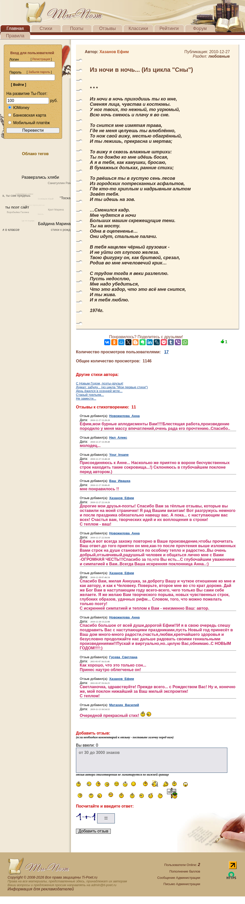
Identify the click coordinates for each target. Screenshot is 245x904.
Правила (15, 35)
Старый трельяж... (90, 395)
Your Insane (119, 455)
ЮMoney (18, 108)
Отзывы (107, 28)
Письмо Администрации (182, 884)
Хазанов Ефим (121, 498)
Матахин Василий (124, 705)
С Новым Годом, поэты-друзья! (99, 383)
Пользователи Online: (182, 865)
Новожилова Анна (124, 416)
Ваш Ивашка (119, 481)
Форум (200, 28)
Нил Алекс (118, 437)
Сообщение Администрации (178, 878)
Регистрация (41, 59)
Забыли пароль (39, 72)
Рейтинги (169, 28)
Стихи (46, 28)
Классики (138, 28)
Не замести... (86, 398)
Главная (15, 28)
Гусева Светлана (123, 657)
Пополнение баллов (185, 871)
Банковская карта (27, 115)
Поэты (77, 28)
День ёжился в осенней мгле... (99, 391)
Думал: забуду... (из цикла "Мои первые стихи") (112, 387)
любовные (219, 56)
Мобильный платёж (29, 123)
